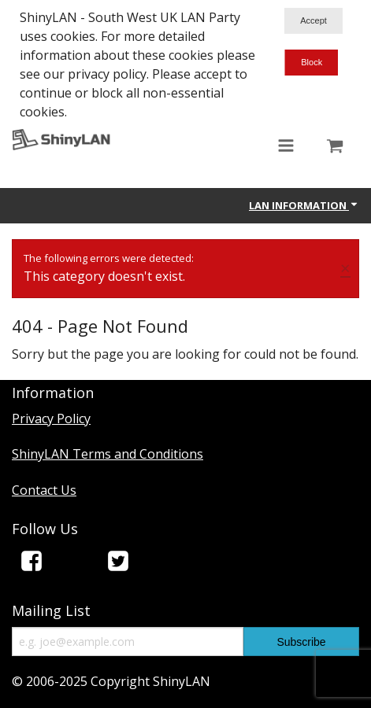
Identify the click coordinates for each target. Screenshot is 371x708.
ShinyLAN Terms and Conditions (107, 454)
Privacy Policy (51, 418)
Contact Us (44, 490)
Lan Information (304, 205)
